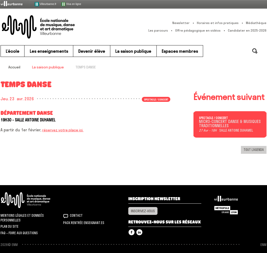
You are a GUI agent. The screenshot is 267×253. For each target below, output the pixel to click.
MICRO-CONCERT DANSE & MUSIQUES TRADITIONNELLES (230, 124)
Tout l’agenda (254, 150)
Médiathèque (256, 23)
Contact (76, 215)
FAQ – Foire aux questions (19, 233)
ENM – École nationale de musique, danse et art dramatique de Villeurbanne (49, 27)
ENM (32, 200)
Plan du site (10, 226)
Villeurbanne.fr (45, 4)
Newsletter (181, 23)
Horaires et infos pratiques (218, 23)
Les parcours (158, 30)
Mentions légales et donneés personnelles (22, 217)
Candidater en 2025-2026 (247, 30)
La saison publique (48, 67)
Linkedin (139, 232)
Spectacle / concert (156, 99)
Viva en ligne (71, 4)
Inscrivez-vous (143, 211)
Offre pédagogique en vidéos (198, 30)
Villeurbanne (226, 200)
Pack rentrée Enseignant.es (83, 223)
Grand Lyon (226, 210)
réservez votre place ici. (62, 130)
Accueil (14, 67)
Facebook (131, 232)
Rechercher (254, 51)
